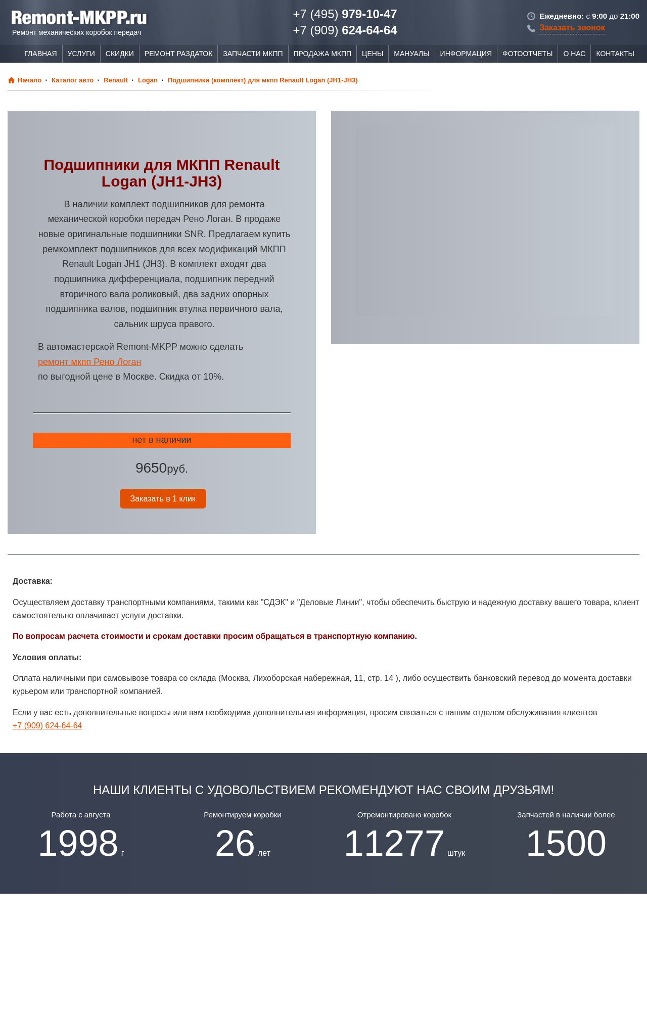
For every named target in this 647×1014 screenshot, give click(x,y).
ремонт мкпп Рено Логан (89, 362)
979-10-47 (345, 14)
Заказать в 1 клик (163, 498)
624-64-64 (345, 30)
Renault (116, 80)
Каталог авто (73, 80)
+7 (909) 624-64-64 (47, 725)
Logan (148, 80)
